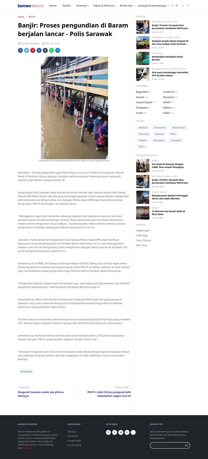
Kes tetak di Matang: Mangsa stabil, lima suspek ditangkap (168, 166)
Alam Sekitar (157, 21)
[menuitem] (53, 5)
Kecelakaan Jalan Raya (161, 68)
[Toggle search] (187, 5)
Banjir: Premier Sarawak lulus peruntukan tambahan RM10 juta (170, 27)
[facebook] (172, 5)
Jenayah (155, 160)
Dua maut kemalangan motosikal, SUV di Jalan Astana (170, 74)
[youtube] (127, 432)
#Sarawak (26, 371)
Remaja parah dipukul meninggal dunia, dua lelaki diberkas (170, 197)
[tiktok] (133, 432)
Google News (74, 440)
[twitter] (120, 432)
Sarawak (167, 21)
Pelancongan (157, 53)
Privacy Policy (74, 445)
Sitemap (71, 431)
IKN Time (141, 245)
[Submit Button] (186, 445)
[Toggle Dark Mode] (182, 5)
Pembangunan (158, 37)
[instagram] (177, 5)
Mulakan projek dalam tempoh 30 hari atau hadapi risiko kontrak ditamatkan (170, 43)
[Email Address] (166, 445)
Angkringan (143, 230)
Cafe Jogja (142, 235)
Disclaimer (72, 436)
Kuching (175, 68)
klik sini (27, 447)
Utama (175, 21)
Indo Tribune (143, 240)
